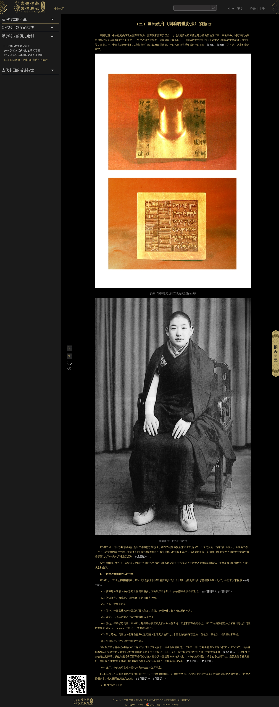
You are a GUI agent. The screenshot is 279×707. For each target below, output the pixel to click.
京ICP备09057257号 (134, 704)
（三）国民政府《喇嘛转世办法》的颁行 (25, 60)
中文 (231, 8)
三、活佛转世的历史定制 (16, 46)
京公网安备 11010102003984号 (164, 704)
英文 (240, 8)
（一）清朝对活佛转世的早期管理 (21, 50)
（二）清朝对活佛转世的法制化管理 (23, 55)
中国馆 (59, 8)
